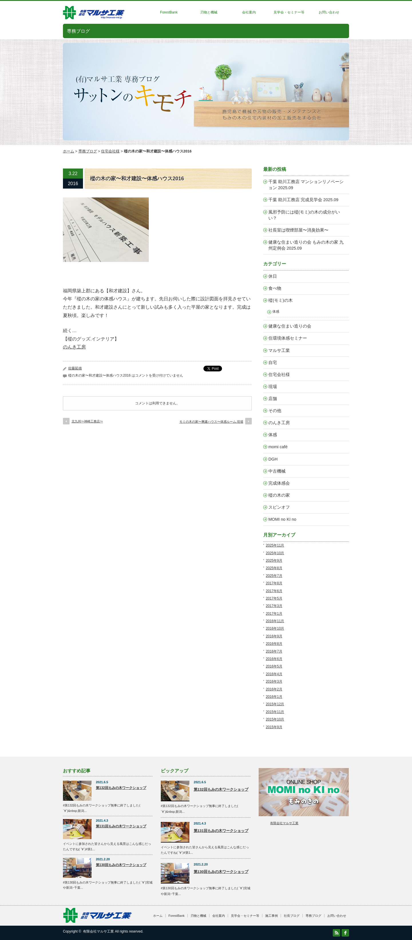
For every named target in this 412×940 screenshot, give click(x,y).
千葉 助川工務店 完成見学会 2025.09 (303, 199)
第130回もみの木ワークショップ (121, 865)
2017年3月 (274, 606)
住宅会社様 (110, 151)
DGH (273, 459)
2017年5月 (274, 598)
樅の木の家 (279, 495)
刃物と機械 (208, 12)
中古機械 (277, 471)
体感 (275, 311)
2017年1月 (274, 614)
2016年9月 (274, 636)
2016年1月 (274, 697)
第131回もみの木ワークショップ (121, 826)
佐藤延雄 (75, 368)
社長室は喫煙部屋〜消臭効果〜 (298, 230)
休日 (272, 276)
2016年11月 (275, 621)
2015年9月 (274, 727)
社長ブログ (292, 915)
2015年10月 (275, 719)
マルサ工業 (279, 350)
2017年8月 (274, 583)
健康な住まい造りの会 (289, 326)
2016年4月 (274, 674)
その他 (274, 410)
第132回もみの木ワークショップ (121, 788)
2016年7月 (274, 651)
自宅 (272, 362)
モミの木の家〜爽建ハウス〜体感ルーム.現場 (211, 421)
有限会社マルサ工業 (284, 823)
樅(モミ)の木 (280, 300)
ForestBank (168, 12)
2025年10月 (275, 553)
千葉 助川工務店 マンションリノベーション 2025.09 (306, 184)
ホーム (68, 151)
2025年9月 (274, 561)
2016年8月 (274, 644)
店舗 (272, 398)
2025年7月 (274, 576)
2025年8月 (274, 568)
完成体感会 (279, 483)
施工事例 (271, 915)
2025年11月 (275, 545)
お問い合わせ (329, 12)
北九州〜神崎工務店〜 (87, 421)
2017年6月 (274, 591)
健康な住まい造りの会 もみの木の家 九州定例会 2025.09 (306, 245)
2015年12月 (275, 704)
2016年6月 (274, 659)
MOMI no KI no (282, 519)
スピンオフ (279, 507)
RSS (336, 933)
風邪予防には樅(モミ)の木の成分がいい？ (304, 215)
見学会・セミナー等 (289, 12)
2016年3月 (274, 681)
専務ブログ (87, 151)
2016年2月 (274, 689)
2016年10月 (275, 628)
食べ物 (274, 288)
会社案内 (249, 12)
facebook (345, 933)
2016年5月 (274, 666)
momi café (278, 446)
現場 (272, 386)
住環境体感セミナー (287, 338)
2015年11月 (275, 712)
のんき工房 (74, 346)
